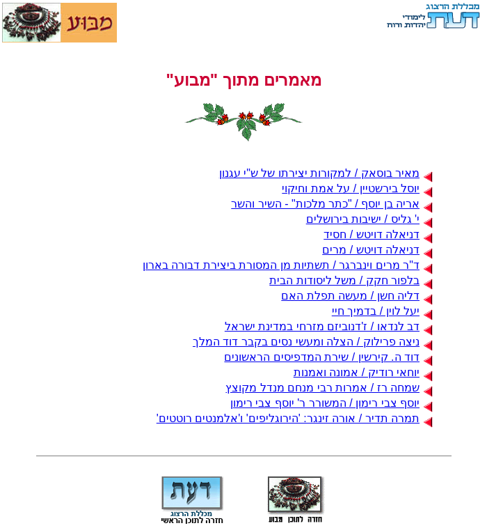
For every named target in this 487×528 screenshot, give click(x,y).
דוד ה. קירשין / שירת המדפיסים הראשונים (328, 357)
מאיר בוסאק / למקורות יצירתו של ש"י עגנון (326, 173)
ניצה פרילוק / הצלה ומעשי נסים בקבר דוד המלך (313, 342)
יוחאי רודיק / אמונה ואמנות (363, 372)
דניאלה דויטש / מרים (377, 250)
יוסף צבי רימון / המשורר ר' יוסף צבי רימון (331, 403)
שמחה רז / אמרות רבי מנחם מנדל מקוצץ (329, 388)
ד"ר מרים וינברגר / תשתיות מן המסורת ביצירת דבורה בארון (288, 265)
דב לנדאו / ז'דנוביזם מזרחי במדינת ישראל (329, 326)
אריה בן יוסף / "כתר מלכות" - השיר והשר (332, 204)
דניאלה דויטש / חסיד (378, 234)
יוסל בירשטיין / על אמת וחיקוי (357, 188)
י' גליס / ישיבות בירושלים (369, 219)
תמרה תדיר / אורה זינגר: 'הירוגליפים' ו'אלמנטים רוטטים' (295, 418)
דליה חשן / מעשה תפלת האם (357, 296)
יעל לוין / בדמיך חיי (382, 311)
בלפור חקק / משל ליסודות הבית (351, 280)
